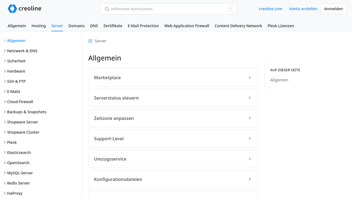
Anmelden (333, 8)
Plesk (12, 142)
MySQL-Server (20, 172)
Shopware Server (22, 122)
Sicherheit (16, 61)
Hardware (16, 71)
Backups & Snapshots (26, 111)
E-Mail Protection (143, 25)
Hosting (39, 25)
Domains (77, 25)
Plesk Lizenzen (281, 25)
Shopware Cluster (23, 132)
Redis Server (18, 183)
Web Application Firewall (186, 25)
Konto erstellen (303, 8)
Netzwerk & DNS (22, 50)
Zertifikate (112, 25)
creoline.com (270, 8)
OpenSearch (18, 162)
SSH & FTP (16, 81)
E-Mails (13, 91)
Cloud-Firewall (20, 101)
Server (57, 25)
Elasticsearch (19, 152)
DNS (94, 25)
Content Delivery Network (238, 25)
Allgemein (17, 25)
